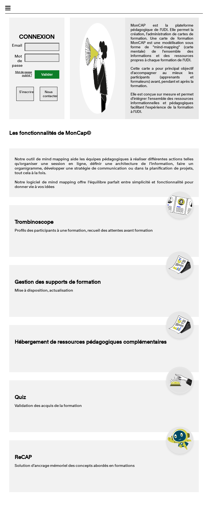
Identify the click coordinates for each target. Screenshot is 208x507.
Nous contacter (50, 94)
